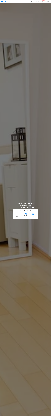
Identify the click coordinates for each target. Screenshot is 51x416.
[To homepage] (4, 1)
